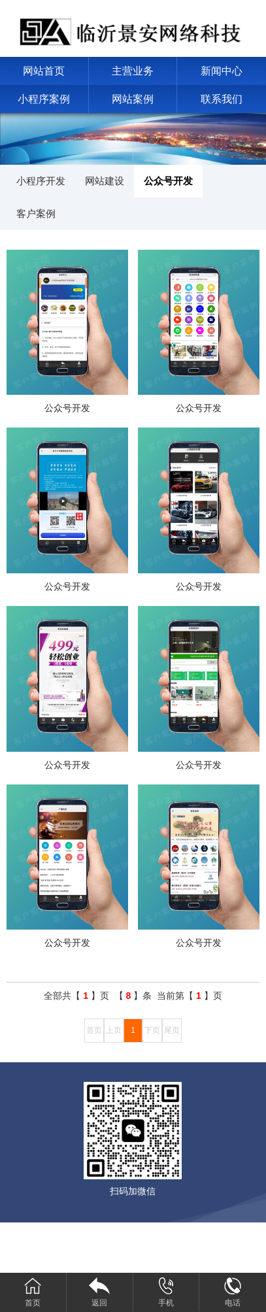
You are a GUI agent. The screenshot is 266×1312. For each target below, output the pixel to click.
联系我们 (221, 99)
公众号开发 (168, 180)
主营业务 (133, 70)
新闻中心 (221, 70)
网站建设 (104, 180)
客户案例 (36, 213)
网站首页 (44, 70)
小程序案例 (44, 99)
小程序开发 (40, 180)
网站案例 (133, 99)
